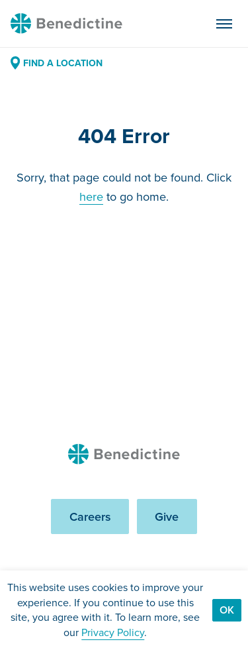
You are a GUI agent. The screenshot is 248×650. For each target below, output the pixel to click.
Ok (227, 610)
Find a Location (57, 63)
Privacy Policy (112, 632)
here (91, 196)
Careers (90, 516)
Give (167, 516)
